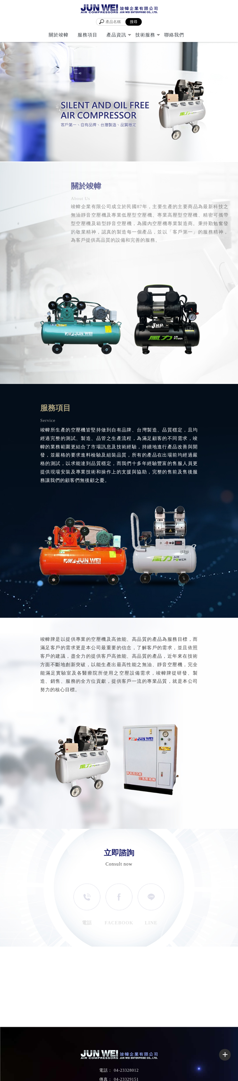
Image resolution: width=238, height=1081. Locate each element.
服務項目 (87, 34)
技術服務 (145, 34)
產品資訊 (116, 34)
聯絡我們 (174, 34)
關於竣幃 (59, 34)
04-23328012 (126, 1070)
